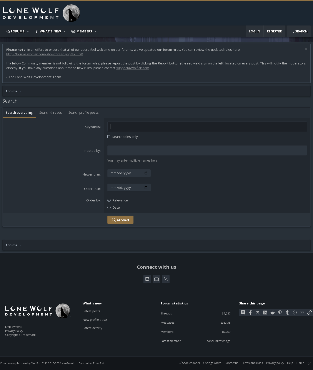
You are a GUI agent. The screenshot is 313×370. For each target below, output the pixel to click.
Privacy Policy (20, 328)
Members (84, 31)
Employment (19, 324)
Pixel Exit (103, 363)
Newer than (92, 176)
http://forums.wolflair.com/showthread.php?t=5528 (46, 56)
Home (296, 363)
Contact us (227, 363)
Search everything (21, 114)
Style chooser (185, 363)
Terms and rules (248, 363)
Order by (94, 202)
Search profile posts (86, 114)
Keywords (93, 129)
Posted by (93, 152)
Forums (18, 31)
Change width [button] (208, 363)
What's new (50, 31)
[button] (28, 31)
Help (286, 363)
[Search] (299, 31)
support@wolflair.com (153, 70)
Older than (93, 190)
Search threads (53, 114)
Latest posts (94, 308)
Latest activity (95, 325)
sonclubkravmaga (215, 340)
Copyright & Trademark (27, 333)
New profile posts (98, 317)
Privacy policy (271, 363)
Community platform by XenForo (43, 363)
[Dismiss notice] (303, 51)
